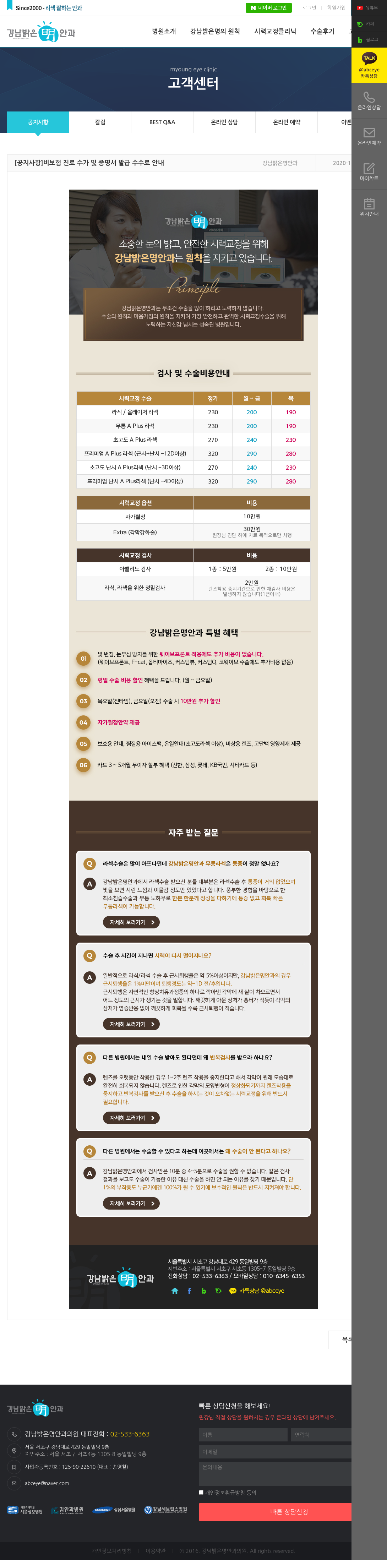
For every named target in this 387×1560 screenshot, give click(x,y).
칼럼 (100, 122)
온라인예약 (369, 143)
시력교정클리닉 (275, 31)
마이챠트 (369, 178)
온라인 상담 (224, 122)
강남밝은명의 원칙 (215, 31)
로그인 (309, 7)
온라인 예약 (286, 122)
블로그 (366, 40)
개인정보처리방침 (112, 1551)
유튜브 (366, 8)
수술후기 (323, 31)
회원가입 (336, 7)
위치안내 (369, 214)
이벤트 (349, 122)
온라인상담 (369, 107)
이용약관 (155, 1551)
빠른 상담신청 (290, 1512)
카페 (364, 24)
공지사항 (38, 122)
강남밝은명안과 (42, 31)
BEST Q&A (162, 122)
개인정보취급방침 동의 (227, 1492)
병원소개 (164, 31)
